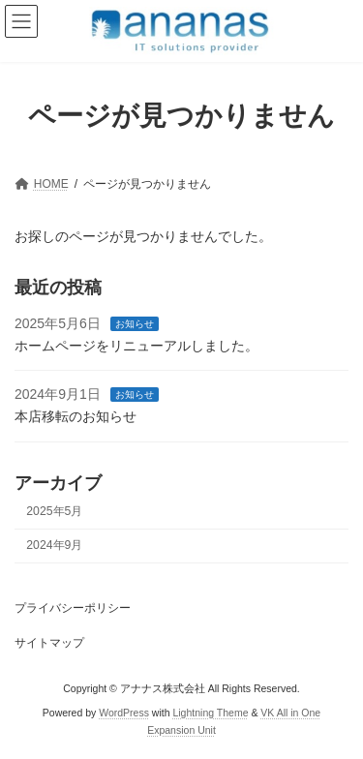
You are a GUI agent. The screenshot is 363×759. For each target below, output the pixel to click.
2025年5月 (54, 511)
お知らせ (134, 324)
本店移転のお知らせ (75, 416)
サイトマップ (49, 643)
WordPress (124, 712)
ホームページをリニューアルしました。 (136, 345)
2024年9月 (54, 545)
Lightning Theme (210, 712)
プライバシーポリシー (73, 608)
